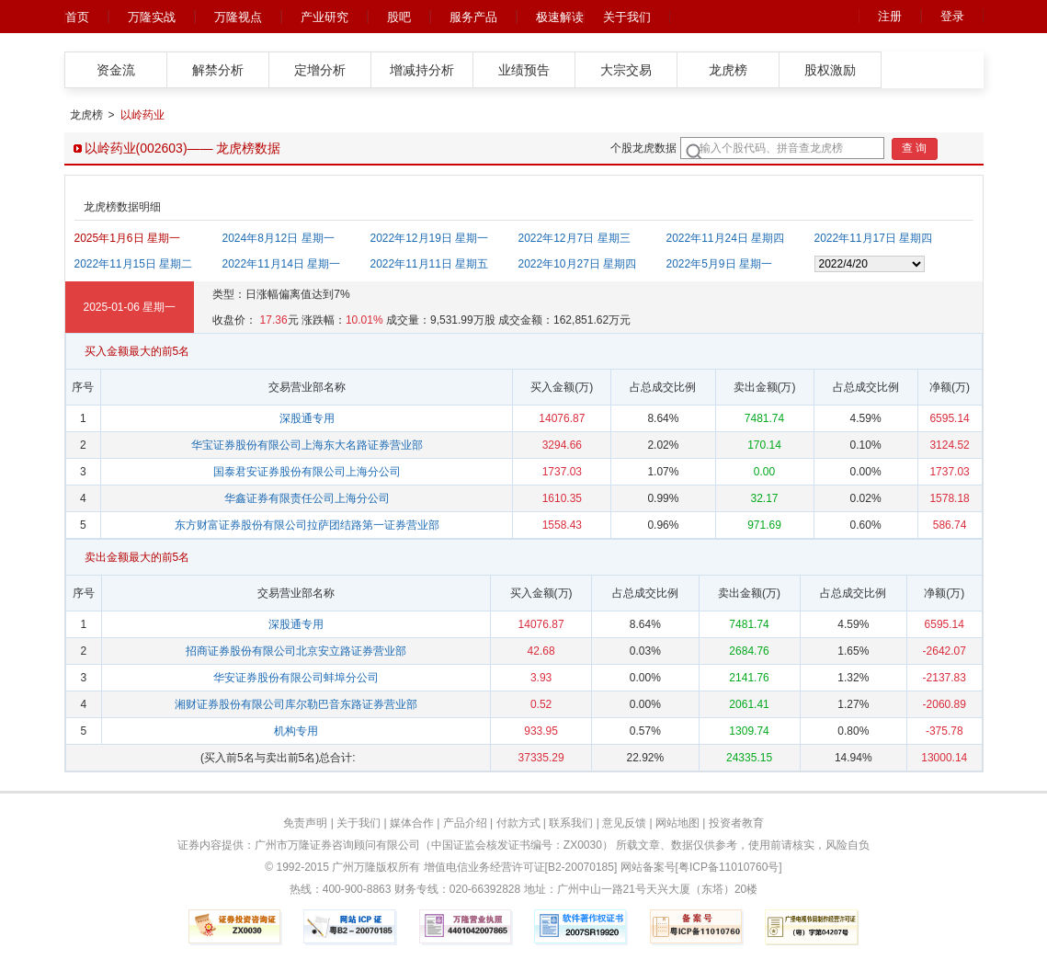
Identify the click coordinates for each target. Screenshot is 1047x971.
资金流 (116, 70)
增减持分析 (422, 70)
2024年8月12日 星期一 (278, 238)
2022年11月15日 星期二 (133, 263)
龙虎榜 (728, 70)
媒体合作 (412, 823)
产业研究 (324, 17)
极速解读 (560, 17)
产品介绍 (465, 823)
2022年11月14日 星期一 (281, 263)
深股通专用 (307, 418)
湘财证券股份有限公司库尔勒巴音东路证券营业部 (296, 704)
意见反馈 (624, 823)
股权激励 (830, 70)
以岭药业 (142, 115)
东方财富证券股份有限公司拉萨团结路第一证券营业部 (307, 525)
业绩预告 (524, 70)
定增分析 (320, 70)
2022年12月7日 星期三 (574, 238)
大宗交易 (626, 70)
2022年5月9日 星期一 (719, 263)
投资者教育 (736, 823)
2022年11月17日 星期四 (873, 238)
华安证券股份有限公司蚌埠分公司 (296, 677)
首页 (77, 17)
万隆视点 (238, 17)
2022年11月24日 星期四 (725, 238)
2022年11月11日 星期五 (429, 263)
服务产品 (473, 17)
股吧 (399, 17)
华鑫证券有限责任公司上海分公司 (307, 498)
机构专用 (296, 731)
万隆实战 (152, 17)
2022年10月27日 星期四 (577, 263)
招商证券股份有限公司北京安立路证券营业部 (296, 651)
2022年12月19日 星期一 (429, 238)
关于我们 (627, 17)
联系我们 (571, 823)
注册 (890, 16)
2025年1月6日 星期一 (127, 238)
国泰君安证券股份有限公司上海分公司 (307, 471)
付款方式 (518, 823)
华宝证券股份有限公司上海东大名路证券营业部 (307, 445)
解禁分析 (218, 70)
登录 (952, 16)
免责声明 (305, 823)
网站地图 (677, 823)
